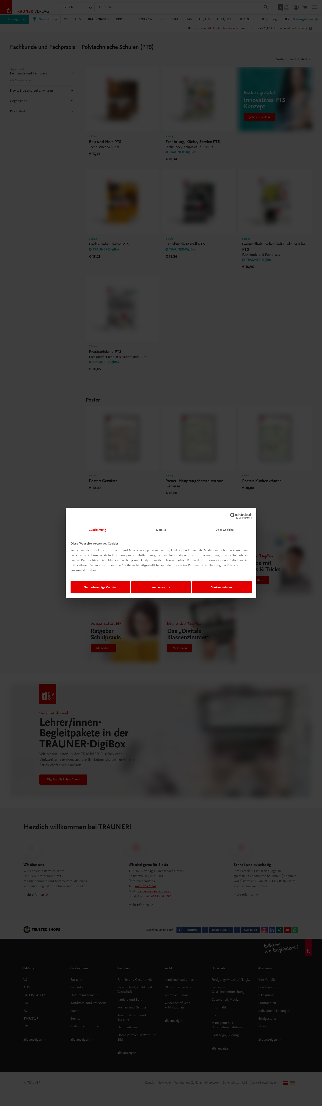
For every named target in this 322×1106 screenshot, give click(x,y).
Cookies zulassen (222, 587)
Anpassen (161, 587)
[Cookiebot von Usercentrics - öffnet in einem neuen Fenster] (233, 516)
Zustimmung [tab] (97, 530)
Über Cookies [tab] (224, 530)
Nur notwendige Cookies (100, 587)
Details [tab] (161, 530)
